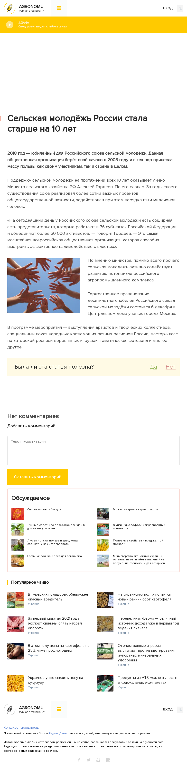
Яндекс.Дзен (58, 733)
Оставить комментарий (37, 477)
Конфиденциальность (21, 728)
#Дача (99, 25)
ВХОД (173, 8)
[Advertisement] (93, 70)
